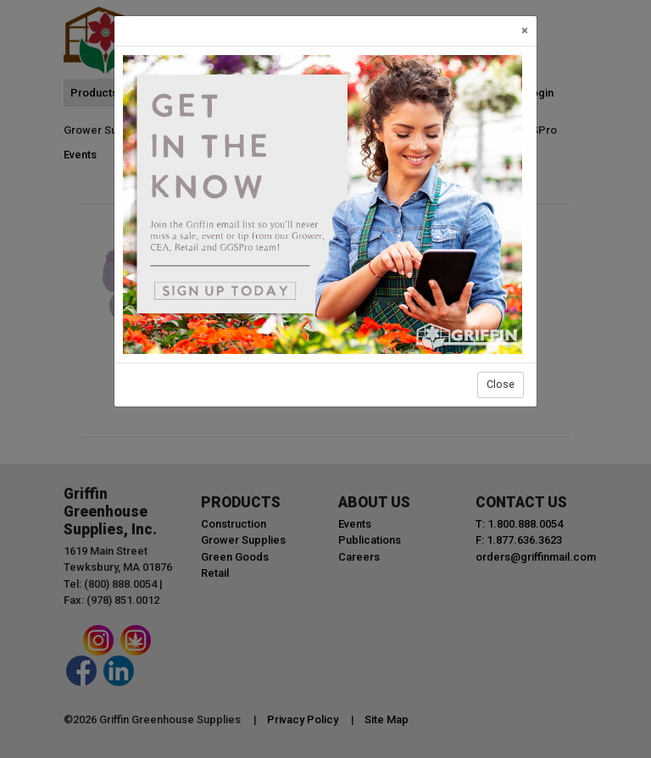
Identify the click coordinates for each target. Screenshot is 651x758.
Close (501, 384)
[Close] (525, 31)
